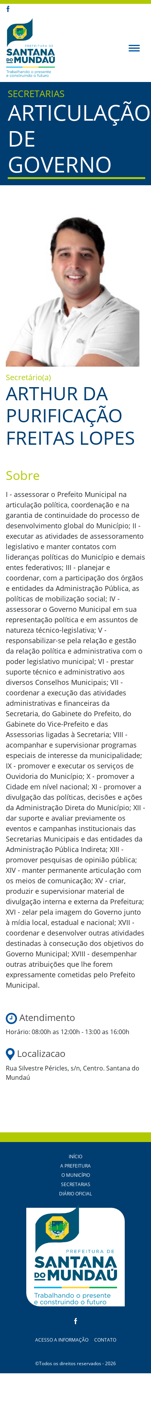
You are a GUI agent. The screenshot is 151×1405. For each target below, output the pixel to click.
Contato (105, 1340)
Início (75, 1156)
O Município (75, 1175)
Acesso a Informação (61, 1340)
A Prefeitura (75, 1166)
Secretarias (75, 1184)
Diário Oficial (75, 1193)
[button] (134, 47)
